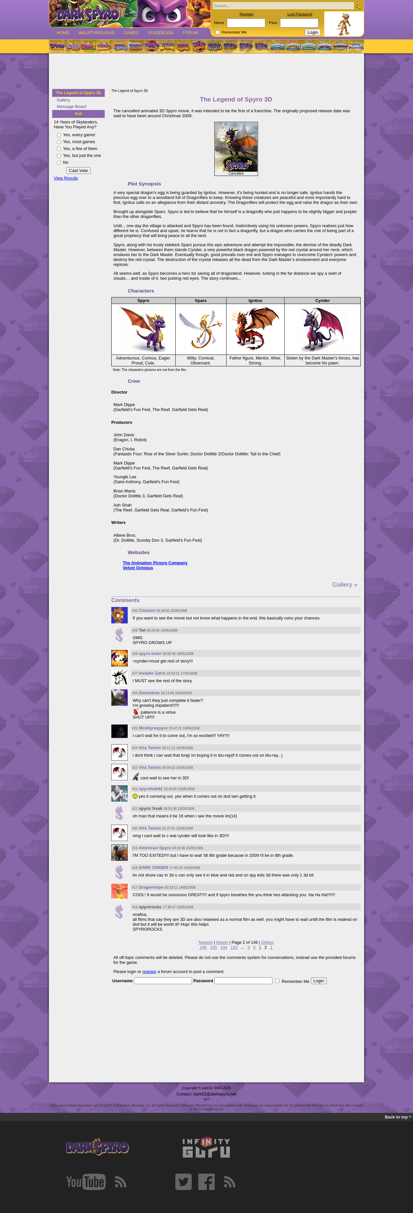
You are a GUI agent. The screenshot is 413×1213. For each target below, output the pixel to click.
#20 (135, 828)
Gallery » (345, 584)
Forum (190, 32)
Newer (222, 942)
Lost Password (299, 14)
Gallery (63, 99)
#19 (135, 848)
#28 (135, 654)
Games (131, 32)
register (149, 971)
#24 (135, 748)
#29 (135, 630)
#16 (135, 907)
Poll (78, 114)
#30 (135, 611)
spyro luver (150, 653)
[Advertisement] (206, 71)
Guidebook (161, 32)
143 (233, 947)
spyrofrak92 (151, 788)
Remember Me (234, 32)
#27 (135, 673)
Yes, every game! (79, 134)
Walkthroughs (96, 32)
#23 (135, 767)
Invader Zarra (152, 673)
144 (223, 947)
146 (203, 947)
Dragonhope (151, 887)
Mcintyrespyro (153, 728)
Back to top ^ (398, 1117)
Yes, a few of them (80, 148)
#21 (135, 809)
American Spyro (155, 847)
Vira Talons (150, 747)
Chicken (147, 610)
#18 (135, 868)
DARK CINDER (153, 867)
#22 (135, 789)
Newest (206, 942)
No (65, 162)
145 (213, 947)
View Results (66, 178)
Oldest (267, 942)
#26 (135, 693)
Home (63, 32)
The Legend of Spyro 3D (78, 93)
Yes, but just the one (82, 155)
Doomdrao (149, 692)
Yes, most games (79, 141)
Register (247, 14)
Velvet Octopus (138, 567)
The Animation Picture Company (155, 562)
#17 (135, 887)
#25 (135, 728)
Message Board (71, 106)
